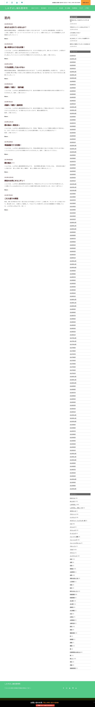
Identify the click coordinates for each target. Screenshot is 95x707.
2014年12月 (73, 454)
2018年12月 (73, 300)
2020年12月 (73, 222)
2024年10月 (73, 78)
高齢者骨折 (73, 668)
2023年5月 (73, 129)
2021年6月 (73, 203)
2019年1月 (73, 296)
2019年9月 (73, 271)
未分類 (71, 601)
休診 (71, 559)
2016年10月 (73, 383)
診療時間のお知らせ (75, 652)
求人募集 (67, 8)
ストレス (72, 527)
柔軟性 (71, 607)
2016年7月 (73, 393)
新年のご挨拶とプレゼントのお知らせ (80, 44)
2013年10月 (73, 479)
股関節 (71, 639)
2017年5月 (73, 360)
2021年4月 (73, 210)
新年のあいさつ (74, 591)
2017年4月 (73, 364)
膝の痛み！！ (9, 163)
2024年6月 (73, 88)
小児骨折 (72, 582)
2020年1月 (73, 258)
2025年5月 (73, 62)
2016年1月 (73, 412)
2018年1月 (73, 335)
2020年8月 (73, 235)
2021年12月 (73, 184)
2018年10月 (73, 306)
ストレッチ (73, 530)
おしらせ (72, 501)
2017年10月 (73, 344)
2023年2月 (73, 139)
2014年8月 (73, 466)
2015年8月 (73, 428)
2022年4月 (73, 171)
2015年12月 (73, 415)
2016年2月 (73, 409)
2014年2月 (73, 476)
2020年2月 (73, 255)
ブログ (81, 8)
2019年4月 (73, 287)
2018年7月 (73, 316)
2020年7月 (73, 239)
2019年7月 (73, 277)
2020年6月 (73, 242)
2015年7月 (73, 431)
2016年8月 (73, 389)
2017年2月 (73, 370)
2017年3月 (73, 367)
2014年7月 (73, 470)
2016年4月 (73, 402)
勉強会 (71, 569)
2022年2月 (73, 178)
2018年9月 (73, 309)
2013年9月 (73, 482)
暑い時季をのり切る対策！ (14, 47)
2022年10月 (73, 152)
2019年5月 (73, 283)
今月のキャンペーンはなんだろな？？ (80, 27)
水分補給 (72, 610)
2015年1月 (73, 450)
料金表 (61, 8)
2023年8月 (73, 120)
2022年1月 (73, 181)
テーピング (73, 533)
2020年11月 (73, 226)
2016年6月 (73, 396)
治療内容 (72, 623)
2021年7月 (73, 200)
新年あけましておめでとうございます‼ (79, 21)
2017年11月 (73, 341)
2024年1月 (73, 104)
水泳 (71, 614)
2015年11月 (73, 418)
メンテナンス (73, 556)
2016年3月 (73, 405)
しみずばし (73, 505)
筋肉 (71, 627)
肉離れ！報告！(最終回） (14, 105)
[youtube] (16, 2)
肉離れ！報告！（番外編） (14, 87)
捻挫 (71, 585)
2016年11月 (73, 380)
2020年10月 (73, 229)
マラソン (72, 553)
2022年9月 (73, 155)
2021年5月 (73, 206)
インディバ (73, 517)
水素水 (71, 617)
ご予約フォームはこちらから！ (45, 705)
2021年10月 (73, 190)
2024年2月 (73, 101)
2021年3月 (73, 213)
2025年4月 (73, 65)
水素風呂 (72, 620)
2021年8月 (73, 197)
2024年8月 (73, 81)
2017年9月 (73, 348)
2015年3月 (73, 444)
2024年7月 (73, 85)
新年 (71, 588)
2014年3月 (73, 473)
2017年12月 (73, 338)
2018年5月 (73, 322)
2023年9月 (73, 117)
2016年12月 (73, 376)
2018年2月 (73, 332)
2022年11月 (73, 149)
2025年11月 (73, 59)
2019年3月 (73, 290)
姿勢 (71, 575)
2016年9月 (73, 386)
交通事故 (74, 8)
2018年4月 (73, 325)
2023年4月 (73, 133)
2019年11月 (73, 264)
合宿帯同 (72, 572)
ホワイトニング (52, 8)
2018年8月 (73, 312)
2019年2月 (73, 293)
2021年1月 (73, 219)
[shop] (21, 2)
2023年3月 (73, 136)
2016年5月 (73, 399)
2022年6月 (73, 165)
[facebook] (6, 2)
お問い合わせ (86, 2)
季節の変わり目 (74, 578)
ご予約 (87, 8)
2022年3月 (73, 174)
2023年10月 (73, 113)
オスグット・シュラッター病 (77, 521)
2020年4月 (73, 248)
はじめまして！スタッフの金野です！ (80, 38)
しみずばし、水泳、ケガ (76, 508)
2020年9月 (73, 232)
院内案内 (43, 8)
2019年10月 (73, 267)
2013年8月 (73, 486)
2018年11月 (73, 303)
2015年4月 (73, 441)
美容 (71, 630)
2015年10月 (73, 421)
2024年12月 (73, 72)
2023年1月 (73, 142)
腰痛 (71, 646)
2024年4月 (73, 94)
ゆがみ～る (73, 511)
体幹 (71, 562)
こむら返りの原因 (11, 198)
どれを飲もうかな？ (75, 33)
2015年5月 (73, 437)
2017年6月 (73, 357)
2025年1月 (73, 68)
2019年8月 (73, 274)
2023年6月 (73, 126)
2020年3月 (73, 251)
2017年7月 (73, 354)
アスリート (73, 514)
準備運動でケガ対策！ (13, 145)
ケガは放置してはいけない (14, 67)
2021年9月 (73, 194)
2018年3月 (73, 328)
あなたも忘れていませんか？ (15, 27)
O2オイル (72, 498)
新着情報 (72, 594)
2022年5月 (73, 168)
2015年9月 (73, 425)
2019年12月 (73, 261)
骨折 (71, 662)
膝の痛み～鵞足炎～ (12, 125)
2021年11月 (73, 187)
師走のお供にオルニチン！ (14, 181)
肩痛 (71, 643)
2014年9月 (73, 463)
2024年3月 (73, 97)
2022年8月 (73, 158)
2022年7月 (73, 162)
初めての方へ (35, 8)
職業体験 (72, 633)
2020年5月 (73, 245)
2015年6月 (73, 434)
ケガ (71, 524)
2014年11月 (73, 457)
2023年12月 (73, 107)
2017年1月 (73, 373)
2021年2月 (73, 216)
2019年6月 (73, 280)
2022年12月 (73, 145)
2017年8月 (73, 351)
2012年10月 (73, 489)
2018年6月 (73, 319)
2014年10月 (73, 460)
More (6, 39)
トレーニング (73, 540)
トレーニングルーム (75, 543)
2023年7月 (73, 123)
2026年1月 (73, 56)
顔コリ (71, 659)
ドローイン (73, 546)
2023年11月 (73, 110)
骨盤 (71, 665)
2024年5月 (73, 91)
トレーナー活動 (74, 537)
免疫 (71, 566)
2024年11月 (73, 75)
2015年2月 (73, 447)
